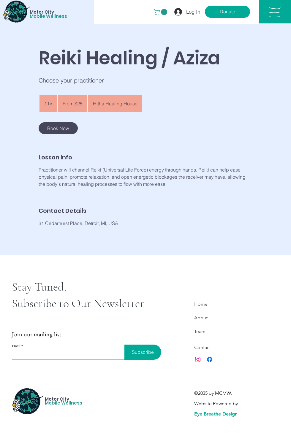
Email (16, 346)
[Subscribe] (142, 352)
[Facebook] (209, 359)
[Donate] (227, 12)
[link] (58, 128)
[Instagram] (197, 359)
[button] (161, 12)
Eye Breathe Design (216, 414)
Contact (202, 347)
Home (201, 304)
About (201, 318)
